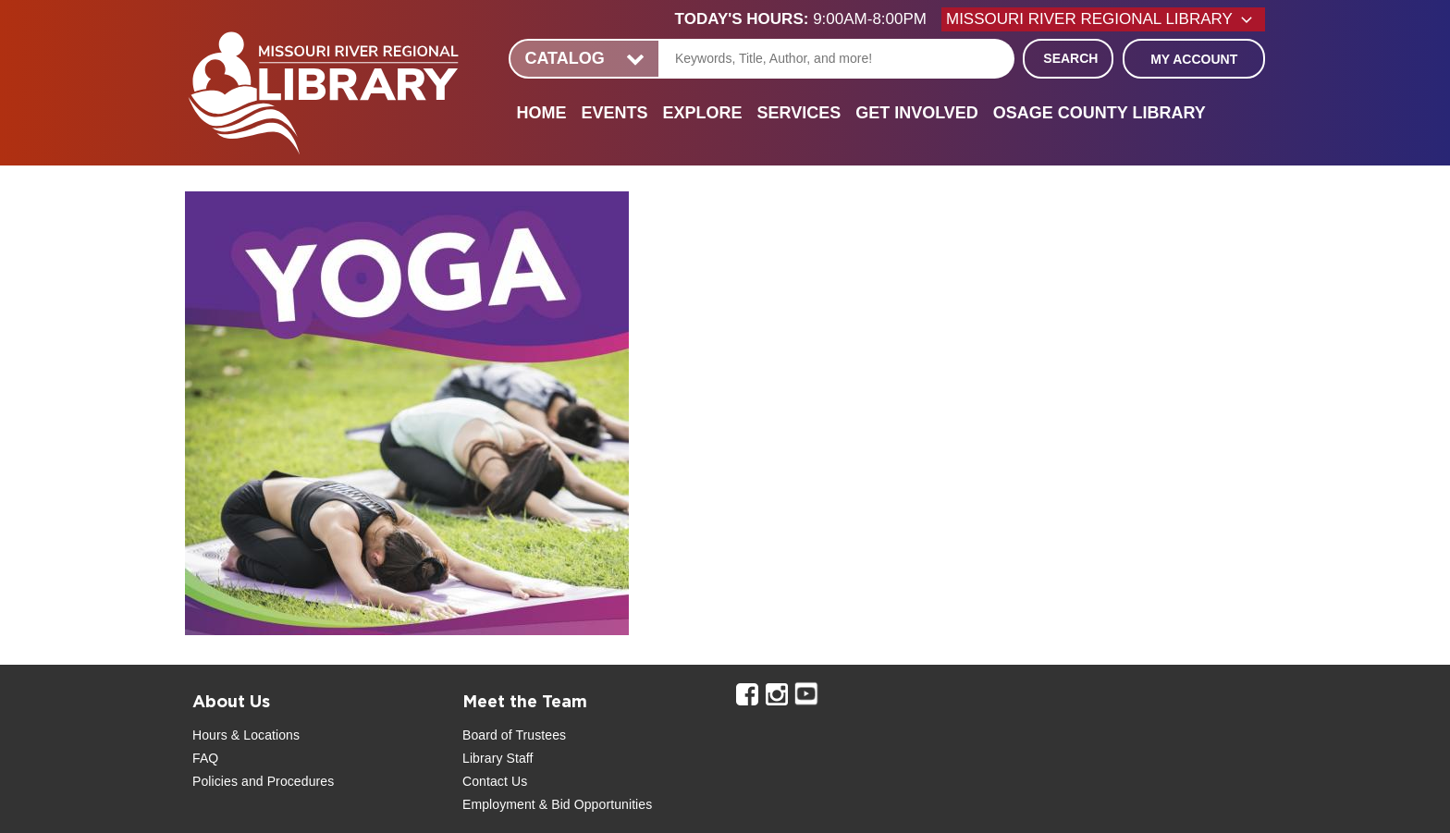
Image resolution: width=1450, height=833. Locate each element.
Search (1070, 58)
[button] (808, 19)
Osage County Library (1099, 113)
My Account (1193, 59)
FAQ (205, 758)
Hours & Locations (246, 735)
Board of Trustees (514, 735)
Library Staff (498, 758)
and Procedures (286, 781)
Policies (215, 781)
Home (541, 113)
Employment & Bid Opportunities (557, 804)
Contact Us (494, 781)
